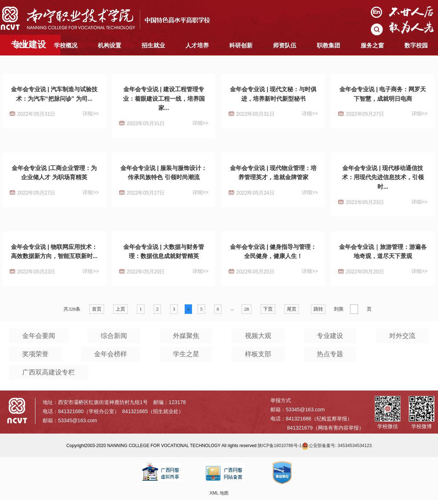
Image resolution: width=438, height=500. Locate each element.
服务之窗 (372, 45)
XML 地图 (219, 493)
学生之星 (186, 354)
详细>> (90, 113)
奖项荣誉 (35, 354)
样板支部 (258, 354)
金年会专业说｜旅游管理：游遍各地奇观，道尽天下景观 (383, 251)
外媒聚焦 (186, 335)
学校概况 (65, 45)
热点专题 (330, 354)
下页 (268, 309)
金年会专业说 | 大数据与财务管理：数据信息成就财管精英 (163, 251)
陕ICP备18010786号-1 (279, 445)
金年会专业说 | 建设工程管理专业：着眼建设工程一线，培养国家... (164, 98)
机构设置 (109, 45)
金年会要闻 (38, 335)
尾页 (291, 309)
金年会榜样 (110, 354)
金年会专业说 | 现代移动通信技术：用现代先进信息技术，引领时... (383, 177)
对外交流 (402, 335)
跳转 (318, 309)
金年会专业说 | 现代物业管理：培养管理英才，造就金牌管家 (273, 173)
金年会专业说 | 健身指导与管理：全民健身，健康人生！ (273, 251)
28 (246, 309)
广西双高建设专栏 (48, 372)
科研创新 (241, 45)
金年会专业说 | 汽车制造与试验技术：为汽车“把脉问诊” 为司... (54, 94)
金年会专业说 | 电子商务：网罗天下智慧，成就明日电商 (382, 94)
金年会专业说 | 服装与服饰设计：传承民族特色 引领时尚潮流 (163, 173)
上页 (120, 309)
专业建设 (330, 335)
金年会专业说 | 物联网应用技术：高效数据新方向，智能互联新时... (54, 251)
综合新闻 (114, 335)
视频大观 (258, 335)
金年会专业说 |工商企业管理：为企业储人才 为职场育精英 (54, 173)
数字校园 (416, 45)
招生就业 (153, 45)
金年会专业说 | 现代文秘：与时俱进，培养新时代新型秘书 (273, 94)
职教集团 (328, 45)
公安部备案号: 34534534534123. (337, 445)
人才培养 (197, 45)
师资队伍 (284, 45)
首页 (22, 45)
